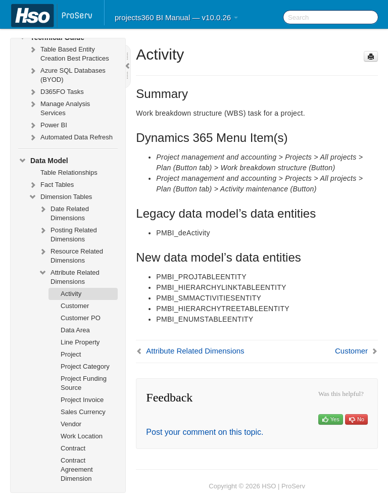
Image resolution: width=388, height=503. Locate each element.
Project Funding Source (84, 383)
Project (71, 354)
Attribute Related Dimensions (69, 276)
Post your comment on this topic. (204, 432)
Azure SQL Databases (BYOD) (67, 74)
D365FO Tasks (56, 92)
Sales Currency (83, 412)
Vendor (71, 424)
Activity (71, 293)
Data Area (75, 330)
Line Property (80, 342)
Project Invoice (82, 400)
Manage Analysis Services (59, 107)
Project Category (85, 366)
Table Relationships (69, 172)
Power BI (47, 125)
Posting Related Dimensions (67, 233)
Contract (73, 448)
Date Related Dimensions (63, 212)
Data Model (43, 161)
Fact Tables (51, 185)
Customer (75, 306)
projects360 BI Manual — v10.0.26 (176, 17)
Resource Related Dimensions (70, 254)
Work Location (82, 436)
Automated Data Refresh (70, 137)
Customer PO (81, 318)
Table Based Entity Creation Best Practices (68, 52)
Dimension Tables (60, 197)
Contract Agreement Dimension (77, 469)
